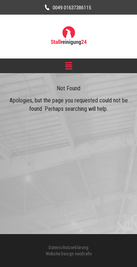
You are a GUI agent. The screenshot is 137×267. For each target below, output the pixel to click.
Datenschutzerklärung (68, 247)
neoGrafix (83, 253)
